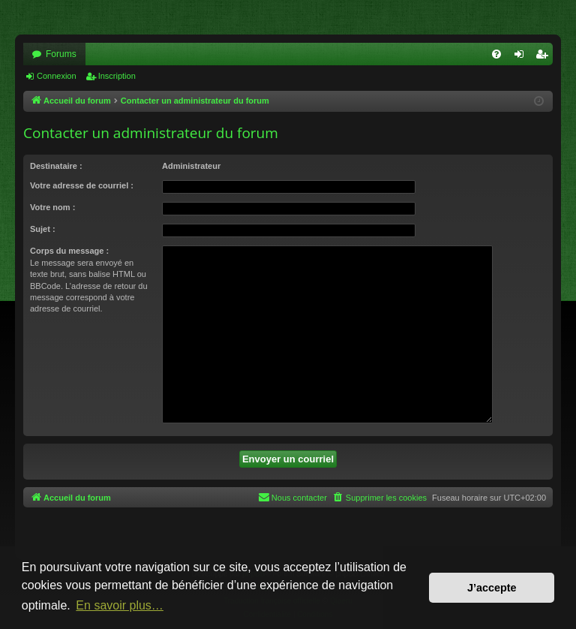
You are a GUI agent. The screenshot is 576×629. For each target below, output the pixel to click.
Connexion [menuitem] (522, 57)
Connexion (56, 75)
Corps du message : (69, 250)
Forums (61, 54)
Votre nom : (52, 207)
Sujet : (43, 228)
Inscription (117, 75)
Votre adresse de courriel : (82, 185)
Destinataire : (56, 165)
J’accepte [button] (492, 588)
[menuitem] (496, 54)
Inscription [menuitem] (545, 57)
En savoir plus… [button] (120, 605)
